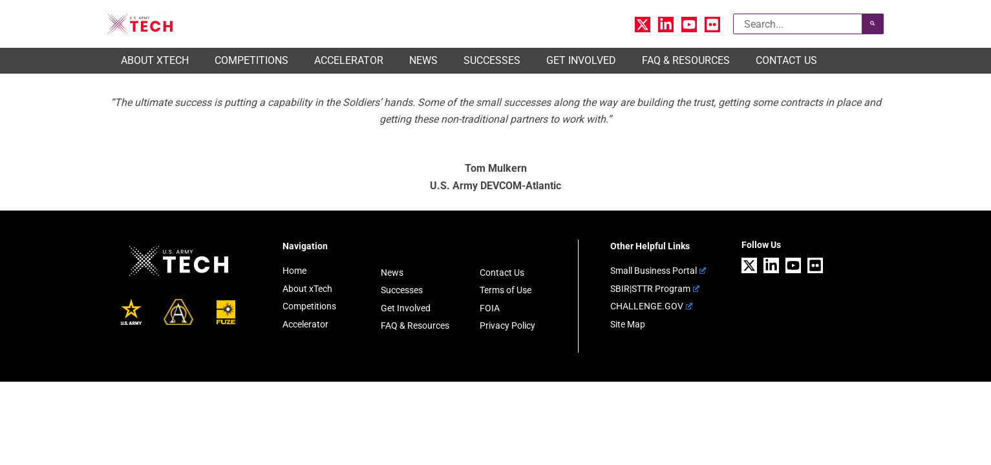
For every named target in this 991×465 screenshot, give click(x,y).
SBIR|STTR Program (654, 288)
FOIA (490, 306)
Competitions (309, 305)
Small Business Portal (658, 270)
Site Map (627, 321)
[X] (642, 24)
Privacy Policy (507, 323)
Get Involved (406, 306)
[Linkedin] (666, 24)
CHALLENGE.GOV (651, 305)
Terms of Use (505, 289)
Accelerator (305, 321)
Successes (402, 289)
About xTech (307, 288)
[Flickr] (712, 24)
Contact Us (502, 272)
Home (294, 270)
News (392, 272)
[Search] (873, 24)
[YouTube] (689, 24)
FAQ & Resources (415, 323)
